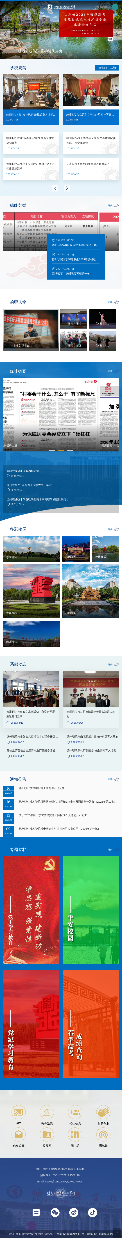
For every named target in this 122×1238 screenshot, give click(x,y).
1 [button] (52, 450)
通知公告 (18, 779)
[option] (31, 101)
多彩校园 (18, 529)
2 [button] (61, 450)
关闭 (111, 38)
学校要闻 (18, 67)
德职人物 (18, 302)
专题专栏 (18, 849)
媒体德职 (18, 371)
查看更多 (103, 67)
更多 (110, 205)
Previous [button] (5, 90)
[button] (117, 34)
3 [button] (70, 450)
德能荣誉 (18, 205)
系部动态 (18, 664)
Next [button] (116, 90)
